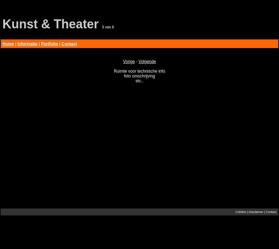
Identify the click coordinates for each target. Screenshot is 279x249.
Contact (69, 44)
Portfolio (49, 44)
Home (8, 44)
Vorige (129, 61)
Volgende (147, 61)
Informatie (27, 44)
